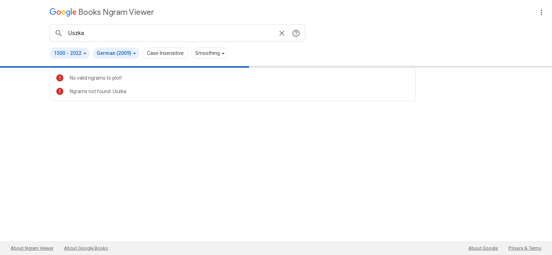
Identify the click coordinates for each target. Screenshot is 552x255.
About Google (483, 248)
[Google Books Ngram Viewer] (102, 12)
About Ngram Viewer (32, 248)
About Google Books (86, 248)
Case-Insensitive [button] (165, 53)
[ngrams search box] (170, 32)
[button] (70, 53)
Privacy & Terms (524, 248)
